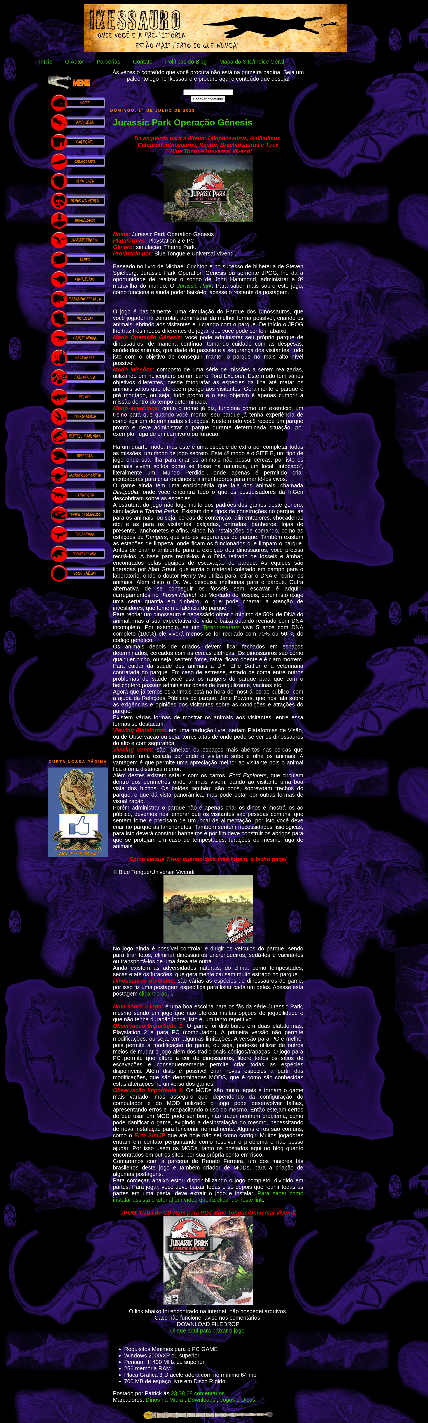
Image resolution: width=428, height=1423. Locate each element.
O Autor (74, 62)
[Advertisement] (78, 668)
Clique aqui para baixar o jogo (208, 1330)
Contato (143, 62)
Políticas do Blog (186, 62)
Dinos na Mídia (165, 1400)
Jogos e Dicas (237, 1400)
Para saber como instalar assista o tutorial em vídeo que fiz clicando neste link (208, 1196)
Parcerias (108, 62)
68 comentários (205, 1393)
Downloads (202, 1400)
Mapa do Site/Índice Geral (251, 62)
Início (46, 62)
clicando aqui (155, 993)
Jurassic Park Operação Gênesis (182, 122)
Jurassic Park (194, 286)
